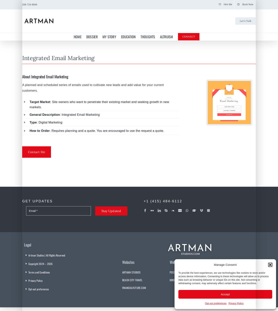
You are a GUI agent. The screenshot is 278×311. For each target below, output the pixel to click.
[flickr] (152, 210)
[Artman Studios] (190, 241)
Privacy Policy (236, 303)
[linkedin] (159, 210)
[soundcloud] (172, 210)
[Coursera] (194, 210)
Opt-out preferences (215, 303)
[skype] (166, 210)
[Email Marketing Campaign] (229, 82)
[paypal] (180, 210)
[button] (270, 265)
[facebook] (145, 210)
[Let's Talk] (245, 21)
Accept (225, 294)
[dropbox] (201, 210)
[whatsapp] (187, 210)
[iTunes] (208, 210)
